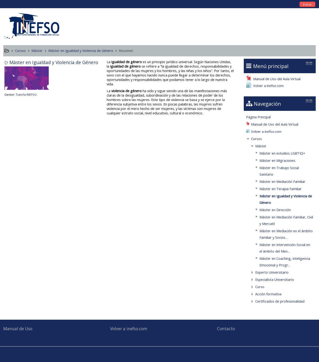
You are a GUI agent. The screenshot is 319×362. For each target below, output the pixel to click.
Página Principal (258, 117)
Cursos (256, 139)
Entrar (307, 4)
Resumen (126, 50)
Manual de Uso (17, 328)
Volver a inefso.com (128, 328)
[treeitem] (280, 117)
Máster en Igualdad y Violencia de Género (53, 62)
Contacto (226, 328)
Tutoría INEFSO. (26, 94)
